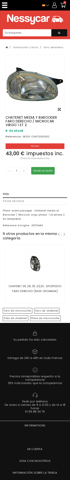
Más (6, 194)
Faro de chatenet (46, 310)
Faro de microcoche (17, 310)
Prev (59, 234)
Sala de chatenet (15, 318)
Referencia (13, 136)
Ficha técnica (13, 201)
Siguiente (64, 234)
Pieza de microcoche (45, 318)
